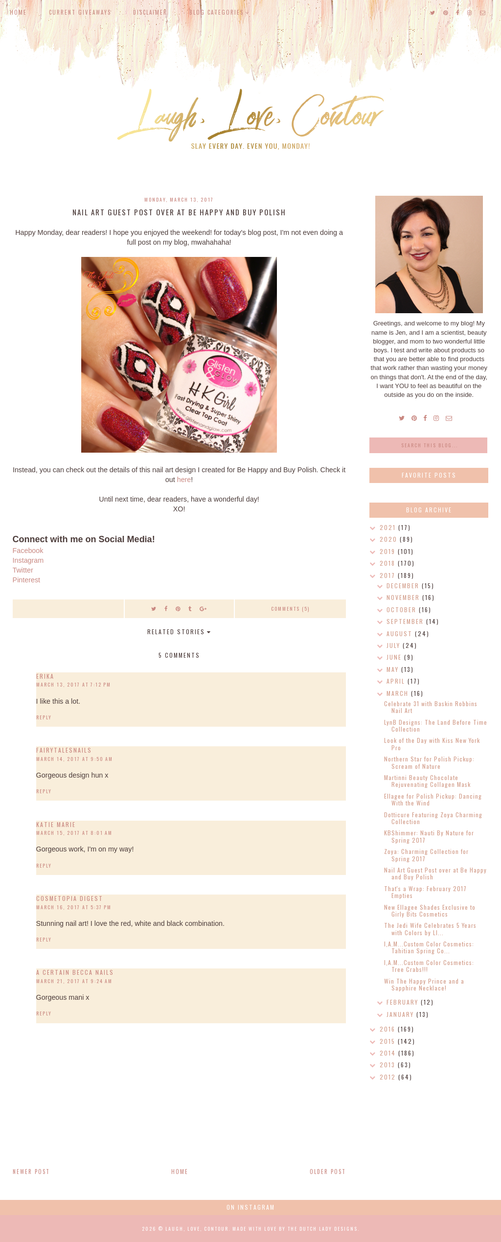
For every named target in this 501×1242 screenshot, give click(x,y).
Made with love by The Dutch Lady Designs (295, 1228)
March (399, 693)
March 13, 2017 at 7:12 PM (73, 684)
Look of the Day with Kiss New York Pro (432, 743)
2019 (389, 551)
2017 (389, 575)
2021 (389, 527)
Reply (44, 717)
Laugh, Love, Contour (196, 1228)
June (395, 657)
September (406, 621)
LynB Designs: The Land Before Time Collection (435, 725)
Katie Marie (56, 824)
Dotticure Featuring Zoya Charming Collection (433, 818)
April (397, 681)
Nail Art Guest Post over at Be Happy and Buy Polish (435, 873)
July (395, 645)
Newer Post (31, 1171)
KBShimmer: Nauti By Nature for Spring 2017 (429, 836)
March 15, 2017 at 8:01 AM (74, 832)
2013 (389, 1064)
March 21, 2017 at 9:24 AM (74, 981)
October (403, 609)
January (401, 1014)
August (401, 633)
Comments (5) (290, 608)
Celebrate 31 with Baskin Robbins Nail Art (431, 706)
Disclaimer (150, 12)
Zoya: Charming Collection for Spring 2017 (426, 854)
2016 (389, 1029)
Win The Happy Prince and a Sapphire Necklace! (424, 984)
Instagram (28, 560)
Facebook (28, 550)
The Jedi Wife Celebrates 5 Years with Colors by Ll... (430, 928)
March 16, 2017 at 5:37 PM (74, 907)
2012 (389, 1077)
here (184, 479)
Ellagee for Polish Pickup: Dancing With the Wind (433, 799)
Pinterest (26, 580)
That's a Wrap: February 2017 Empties (425, 891)
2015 (389, 1041)
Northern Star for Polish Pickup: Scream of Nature (429, 762)
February (404, 1002)
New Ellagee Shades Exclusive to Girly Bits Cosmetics (430, 910)
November (404, 597)
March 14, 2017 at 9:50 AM (74, 758)
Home (18, 12)
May (394, 669)
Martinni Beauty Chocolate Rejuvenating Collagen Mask (427, 780)
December (404, 585)
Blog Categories (216, 12)
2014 (389, 1053)
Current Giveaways (80, 12)
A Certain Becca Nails (75, 972)
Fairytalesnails (64, 750)
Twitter (23, 570)
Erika (45, 676)
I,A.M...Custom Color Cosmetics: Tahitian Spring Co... (429, 947)
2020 (390, 539)
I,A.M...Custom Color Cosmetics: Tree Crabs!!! (429, 965)
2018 (389, 563)
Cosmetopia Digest (69, 898)
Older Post (328, 1171)
